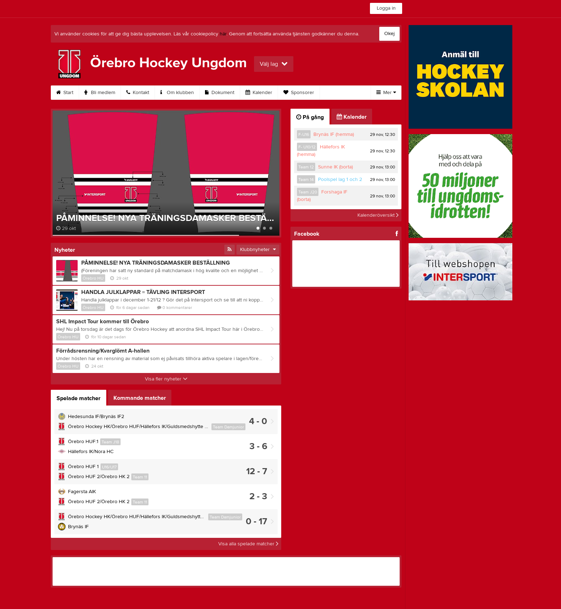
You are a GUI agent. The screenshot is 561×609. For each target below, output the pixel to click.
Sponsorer (298, 92)
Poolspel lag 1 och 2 (340, 179)
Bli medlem (99, 92)
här (223, 34)
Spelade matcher (79, 398)
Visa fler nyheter (166, 379)
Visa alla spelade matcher (248, 544)
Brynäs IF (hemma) (333, 134)
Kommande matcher (139, 398)
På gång (310, 117)
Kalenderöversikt (378, 215)
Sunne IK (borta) (335, 167)
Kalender (258, 92)
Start (64, 92)
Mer (386, 92)
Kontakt (137, 92)
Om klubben (177, 92)
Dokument (219, 92)
